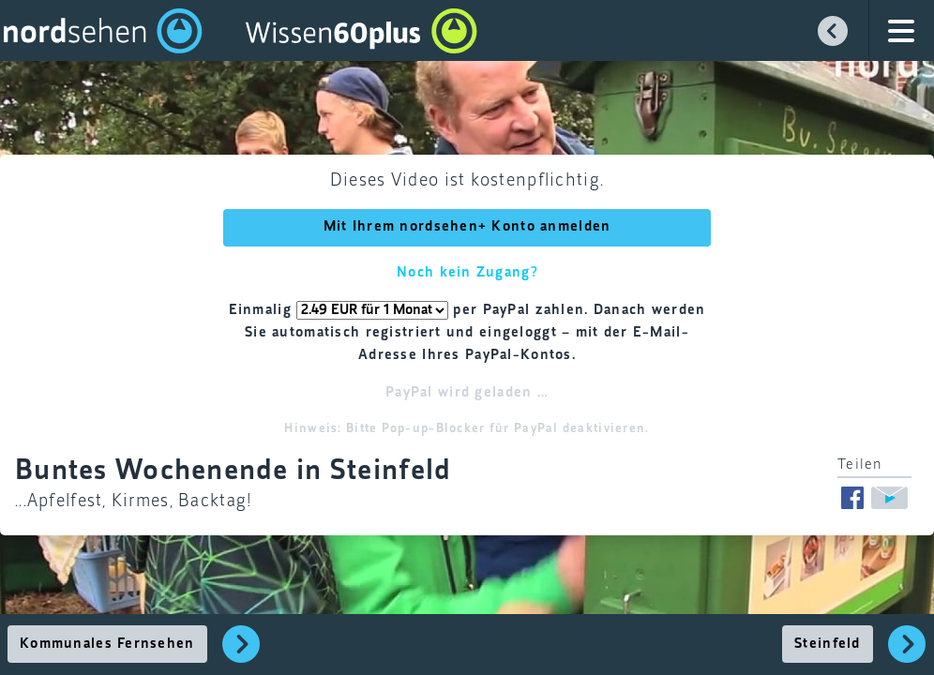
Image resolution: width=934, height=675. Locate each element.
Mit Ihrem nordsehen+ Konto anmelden (467, 226)
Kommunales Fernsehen (107, 644)
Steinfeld (827, 644)
